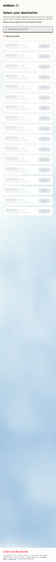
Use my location (11, 36)
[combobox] (28, 29)
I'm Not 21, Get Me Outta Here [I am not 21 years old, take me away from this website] (15, 552)
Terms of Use (12, 559)
